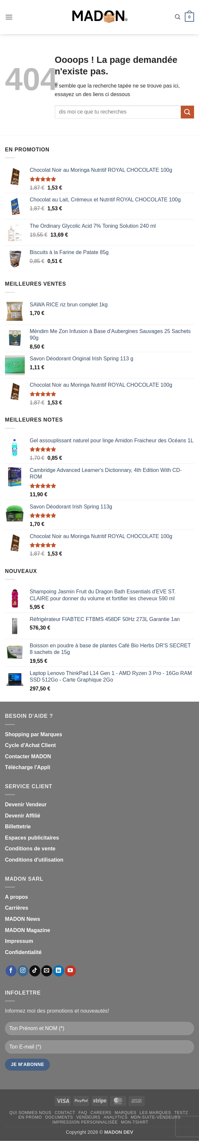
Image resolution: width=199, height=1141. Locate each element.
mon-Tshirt (135, 1122)
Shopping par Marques (33, 734)
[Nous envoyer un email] (46, 970)
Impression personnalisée (85, 1122)
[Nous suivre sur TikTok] (34, 970)
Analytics (116, 1117)
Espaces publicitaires (32, 838)
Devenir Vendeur (26, 804)
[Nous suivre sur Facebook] (11, 970)
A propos (16, 897)
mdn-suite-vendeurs (156, 1117)
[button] (9, 17)
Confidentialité (23, 952)
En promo (30, 1117)
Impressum (19, 941)
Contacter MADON (28, 756)
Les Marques (155, 1112)
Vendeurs (88, 1117)
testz (181, 1112)
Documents (59, 1117)
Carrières (16, 908)
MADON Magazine (27, 930)
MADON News (22, 919)
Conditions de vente (30, 848)
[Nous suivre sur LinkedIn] (58, 970)
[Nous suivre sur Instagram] (22, 970)
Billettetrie (18, 826)
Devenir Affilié (22, 815)
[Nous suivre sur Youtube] (70, 970)
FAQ (83, 1112)
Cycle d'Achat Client (30, 745)
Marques (125, 1112)
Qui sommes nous (30, 1112)
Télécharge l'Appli (27, 767)
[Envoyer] (187, 112)
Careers (100, 1112)
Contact (65, 1112)
